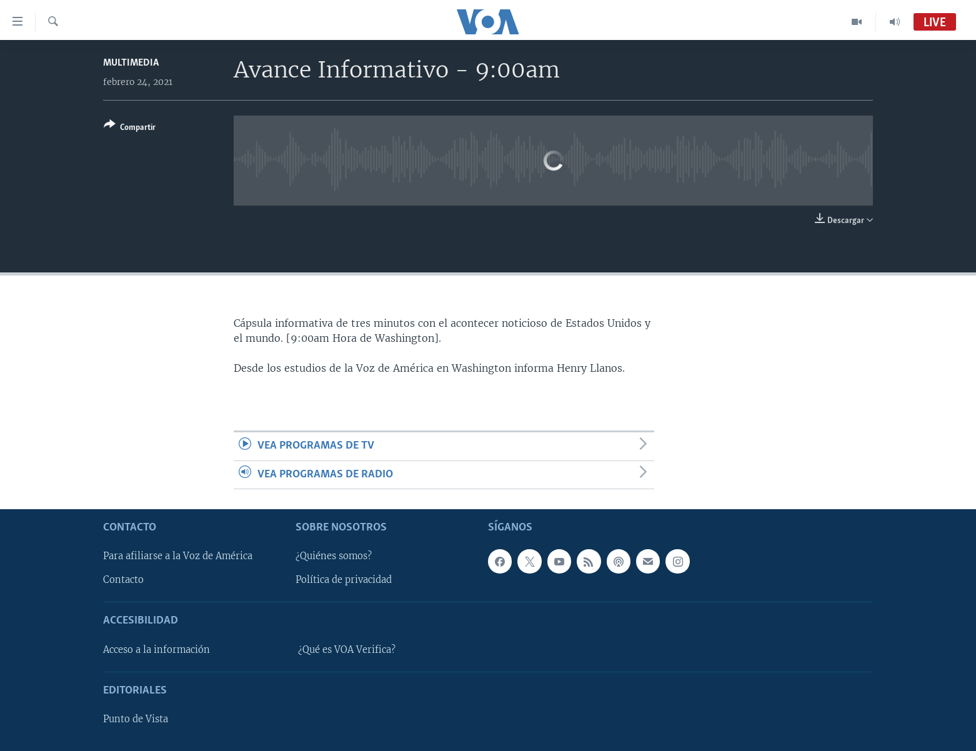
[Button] (130, 128)
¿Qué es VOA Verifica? (347, 649)
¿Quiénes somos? (334, 556)
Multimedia (131, 62)
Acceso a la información (156, 649)
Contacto (123, 580)
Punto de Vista (135, 719)
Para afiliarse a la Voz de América (177, 556)
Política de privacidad (344, 580)
